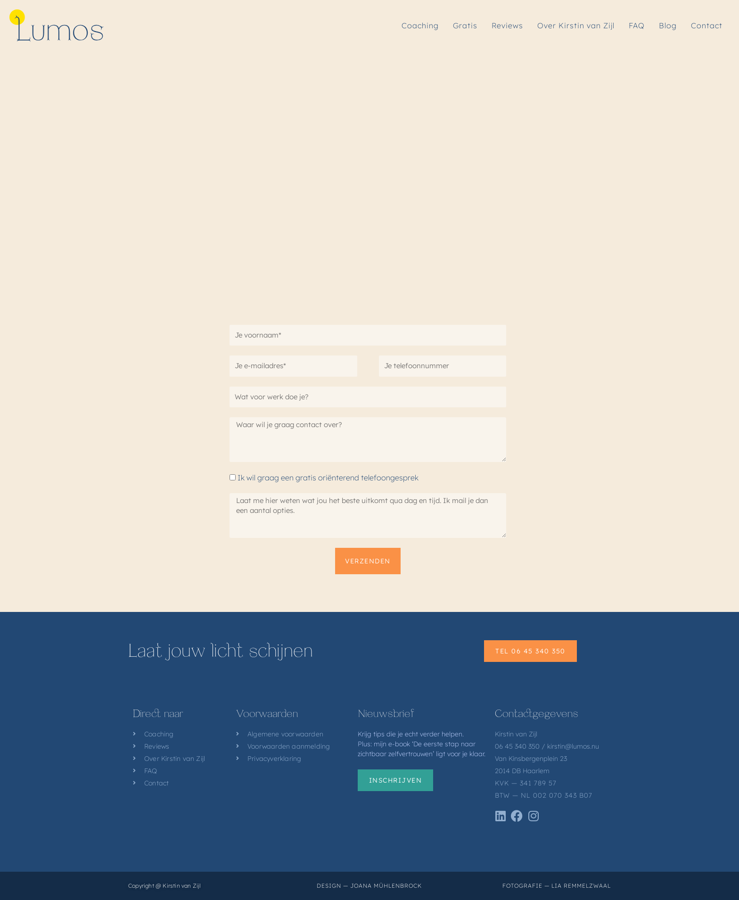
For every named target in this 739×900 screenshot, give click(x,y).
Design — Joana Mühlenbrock (369, 885)
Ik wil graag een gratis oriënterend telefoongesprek (328, 477)
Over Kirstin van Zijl (576, 25)
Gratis (465, 25)
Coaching (420, 25)
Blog (668, 25)
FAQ (637, 25)
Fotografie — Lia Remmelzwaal (556, 885)
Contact (707, 25)
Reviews (507, 25)
